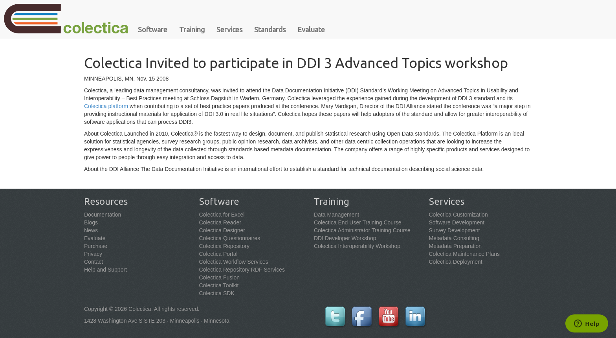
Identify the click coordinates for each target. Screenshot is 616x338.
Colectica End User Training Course (358, 222)
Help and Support (105, 269)
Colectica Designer (222, 230)
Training (192, 29)
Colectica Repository (224, 246)
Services (229, 29)
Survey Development (454, 230)
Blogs (91, 222)
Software (152, 29)
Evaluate (311, 29)
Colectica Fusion (219, 277)
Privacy (93, 254)
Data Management (336, 214)
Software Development (457, 222)
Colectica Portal (218, 254)
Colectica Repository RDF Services (242, 269)
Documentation (102, 214)
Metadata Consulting (454, 238)
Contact (93, 262)
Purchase (95, 246)
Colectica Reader (220, 222)
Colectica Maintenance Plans (464, 254)
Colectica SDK (217, 293)
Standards (270, 29)
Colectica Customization (458, 214)
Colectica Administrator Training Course (362, 230)
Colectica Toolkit (219, 285)
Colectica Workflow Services (233, 262)
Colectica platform (106, 106)
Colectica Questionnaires (229, 238)
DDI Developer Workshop (345, 238)
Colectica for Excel (222, 214)
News (91, 230)
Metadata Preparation (455, 246)
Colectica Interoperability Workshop (357, 246)
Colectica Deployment (455, 262)
